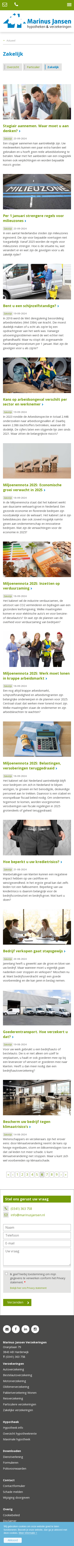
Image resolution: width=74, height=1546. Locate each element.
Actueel (11, 40)
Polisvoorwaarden (14, 1468)
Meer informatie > (28, 1533)
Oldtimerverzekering (16, 1387)
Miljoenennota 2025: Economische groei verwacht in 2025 (32, 487)
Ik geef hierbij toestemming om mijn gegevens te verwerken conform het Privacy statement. (37, 1278)
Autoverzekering (13, 1369)
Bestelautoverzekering (17, 1375)
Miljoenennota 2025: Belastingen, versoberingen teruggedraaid (32, 765)
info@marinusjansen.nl (28, 1215)
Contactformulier (14, 1486)
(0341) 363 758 (21, 1209)
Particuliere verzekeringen (19, 1404)
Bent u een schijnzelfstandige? (29, 305)
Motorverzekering (14, 1381)
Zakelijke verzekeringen (18, 1410)
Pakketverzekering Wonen (20, 1393)
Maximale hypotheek (16, 1439)
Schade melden (13, 1492)
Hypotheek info (13, 1427)
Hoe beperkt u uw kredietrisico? (31, 861)
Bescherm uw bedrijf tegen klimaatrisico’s (26, 1124)
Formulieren (10, 1462)
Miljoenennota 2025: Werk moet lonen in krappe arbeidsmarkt (36, 676)
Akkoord (13, 1540)
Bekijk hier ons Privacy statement (28, 1288)
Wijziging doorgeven (16, 1497)
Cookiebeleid (11, 1515)
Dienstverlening (13, 1457)
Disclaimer (9, 1521)
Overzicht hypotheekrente (20, 1433)
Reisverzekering (13, 1398)
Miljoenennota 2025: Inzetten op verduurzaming (31, 586)
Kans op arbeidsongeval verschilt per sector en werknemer (35, 402)
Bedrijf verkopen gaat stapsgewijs (33, 951)
